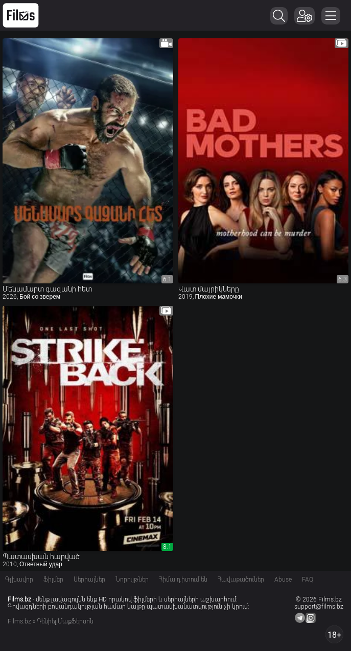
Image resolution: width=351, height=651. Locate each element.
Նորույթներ (132, 579)
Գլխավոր (19, 579)
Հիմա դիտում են (183, 579)
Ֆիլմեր (53, 579)
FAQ (307, 579)
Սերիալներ (89, 579)
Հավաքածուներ (241, 579)
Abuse (283, 579)
